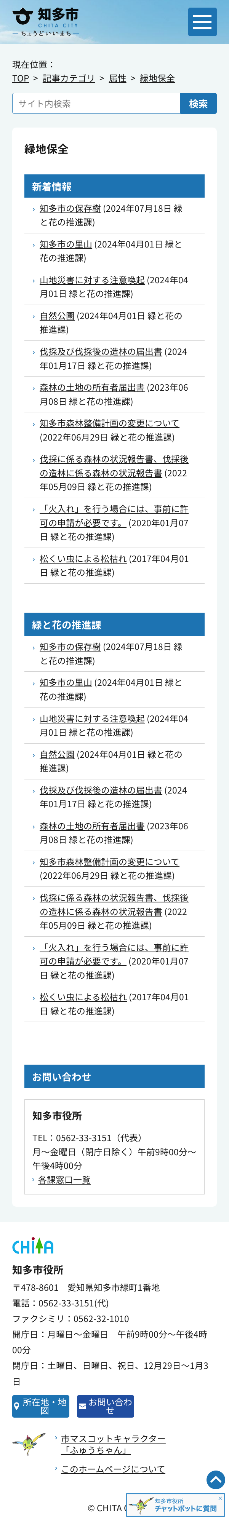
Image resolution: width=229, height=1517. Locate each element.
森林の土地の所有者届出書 (92, 387)
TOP (20, 78)
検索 (198, 103)
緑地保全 (157, 78)
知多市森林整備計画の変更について (109, 423)
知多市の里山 (66, 244)
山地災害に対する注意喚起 (92, 279)
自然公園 (57, 315)
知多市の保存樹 (70, 208)
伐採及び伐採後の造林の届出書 (101, 351)
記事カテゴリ (69, 78)
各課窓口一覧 (64, 1179)
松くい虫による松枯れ (83, 558)
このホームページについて (113, 1469)
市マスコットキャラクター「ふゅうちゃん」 (113, 1444)
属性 (118, 78)
